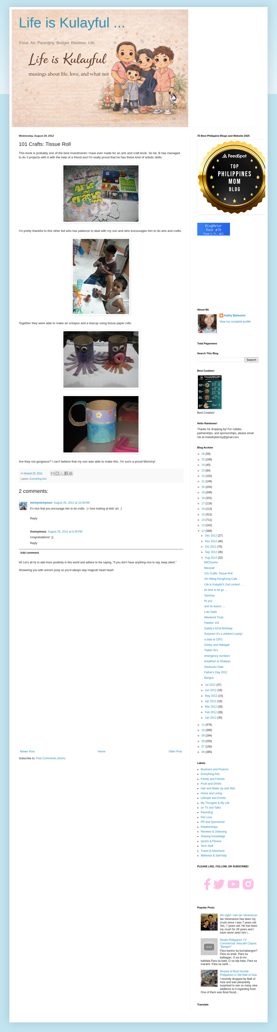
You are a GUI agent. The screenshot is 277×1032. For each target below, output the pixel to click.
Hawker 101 (211, 622)
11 (204, 724)
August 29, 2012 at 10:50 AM (72, 502)
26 (204, 454)
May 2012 (211, 695)
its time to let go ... (215, 590)
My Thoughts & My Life (215, 803)
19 (204, 492)
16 (204, 508)
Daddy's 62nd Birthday (218, 628)
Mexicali (209, 568)
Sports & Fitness (211, 841)
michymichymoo (41, 502)
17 (204, 503)
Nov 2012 (211, 541)
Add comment (29, 552)
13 (204, 525)
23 (204, 470)
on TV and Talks (211, 807)
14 (204, 520)
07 (204, 746)
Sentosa (209, 595)
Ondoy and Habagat (216, 644)
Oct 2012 (211, 546)
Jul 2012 (210, 684)
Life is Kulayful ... (72, 23)
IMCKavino (211, 562)
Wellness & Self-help (214, 855)
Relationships (209, 827)
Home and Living (211, 793)
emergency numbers (217, 656)
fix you (208, 601)
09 (204, 735)
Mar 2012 (211, 706)
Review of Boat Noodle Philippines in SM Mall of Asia (238, 973)
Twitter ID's (211, 650)
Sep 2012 (211, 552)
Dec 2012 (211, 535)
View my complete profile (235, 321)
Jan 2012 (211, 717)
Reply (33, 518)
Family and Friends (213, 779)
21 (204, 481)
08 (204, 741)
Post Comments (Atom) (50, 758)
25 (204, 459)
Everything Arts (38, 478)
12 (204, 531)
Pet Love (206, 817)
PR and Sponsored (212, 822)
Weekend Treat (213, 617)
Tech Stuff (207, 846)
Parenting (207, 812)
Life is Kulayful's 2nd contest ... (223, 584)
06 (204, 752)
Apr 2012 (211, 701)
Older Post (175, 751)
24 (204, 465)
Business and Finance (214, 769)
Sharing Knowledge (213, 836)
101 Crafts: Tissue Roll (218, 573)
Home (101, 751)
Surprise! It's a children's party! (223, 633)
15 (204, 514)
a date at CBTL (213, 639)
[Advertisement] (101, 711)
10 (204, 730)
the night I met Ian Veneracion (238, 915)
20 (204, 487)
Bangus (209, 677)
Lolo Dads (210, 612)
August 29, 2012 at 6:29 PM (65, 531)
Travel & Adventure (213, 851)
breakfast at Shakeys (217, 661)
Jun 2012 (211, 690)
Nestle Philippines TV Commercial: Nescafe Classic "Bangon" (238, 943)
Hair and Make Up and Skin (218, 788)
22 (204, 476)
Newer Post (27, 751)
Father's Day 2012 (215, 672)
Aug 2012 (211, 557)
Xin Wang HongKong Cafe (220, 578)
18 (204, 498)
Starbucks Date (213, 667)
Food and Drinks (211, 783)
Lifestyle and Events (213, 798)
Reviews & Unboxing (214, 831)
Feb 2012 (211, 712)
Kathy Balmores (235, 315)
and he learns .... (214, 606)
